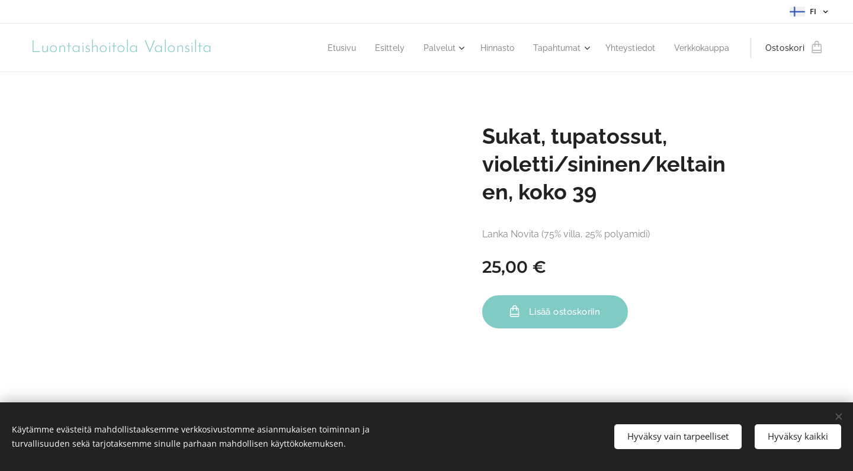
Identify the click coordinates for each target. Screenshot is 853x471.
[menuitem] (320, 48)
